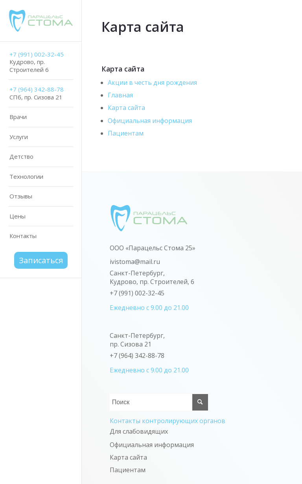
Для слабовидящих (139, 431)
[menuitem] (41, 62)
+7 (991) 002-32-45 (137, 293)
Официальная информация (150, 120)
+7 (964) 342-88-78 (137, 355)
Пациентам (126, 133)
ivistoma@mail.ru (135, 261)
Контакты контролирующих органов (167, 420)
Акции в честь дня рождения (152, 82)
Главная (120, 95)
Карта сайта (126, 107)
